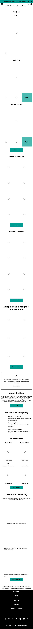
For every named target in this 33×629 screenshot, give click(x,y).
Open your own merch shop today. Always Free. (16, 1)
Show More (16, 225)
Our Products (16, 439)
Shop (16, 596)
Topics (16, 12)
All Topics (16, 150)
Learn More (16, 406)
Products (16, 592)
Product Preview (16, 156)
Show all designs (16, 300)
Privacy (13, 609)
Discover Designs (16, 367)
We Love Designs (16, 232)
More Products (16, 487)
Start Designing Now (17, 579)
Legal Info (20, 609)
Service (16, 600)
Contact (16, 604)
